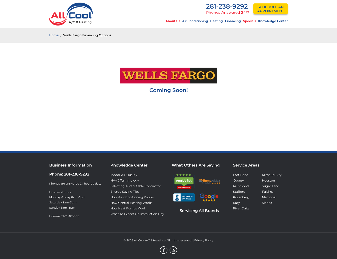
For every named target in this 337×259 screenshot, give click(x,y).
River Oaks (241, 208)
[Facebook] (163, 250)
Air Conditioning (195, 21)
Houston (268, 180)
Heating (216, 21)
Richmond (241, 186)
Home (54, 35)
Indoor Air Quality (123, 175)
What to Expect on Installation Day (137, 214)
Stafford (239, 192)
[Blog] (173, 250)
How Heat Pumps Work (128, 208)
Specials (249, 21)
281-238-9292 (227, 6)
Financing (233, 21)
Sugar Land (270, 186)
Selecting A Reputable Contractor (135, 186)
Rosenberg (241, 197)
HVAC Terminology (124, 180)
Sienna (267, 203)
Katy (236, 203)
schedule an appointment (270, 9)
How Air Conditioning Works (132, 197)
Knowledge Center (273, 21)
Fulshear (268, 192)
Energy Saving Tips (124, 192)
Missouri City (272, 175)
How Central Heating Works (131, 203)
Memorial (269, 197)
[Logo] (71, 14)
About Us (172, 21)
